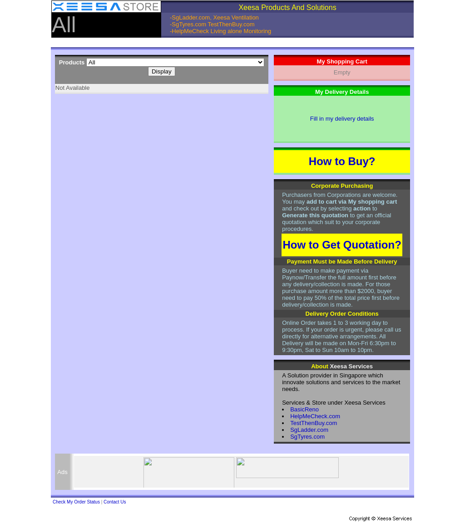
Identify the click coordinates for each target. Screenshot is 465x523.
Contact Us (115, 501)
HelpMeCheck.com (315, 416)
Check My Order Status (76, 501)
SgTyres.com (307, 436)
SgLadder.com (309, 429)
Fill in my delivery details (342, 118)
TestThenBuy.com (313, 423)
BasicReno (304, 409)
